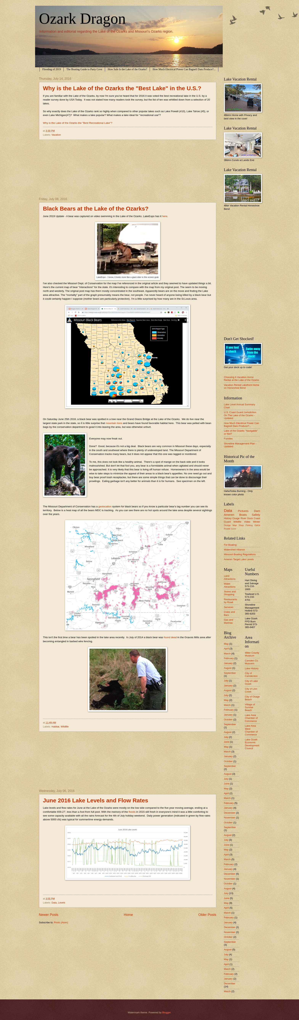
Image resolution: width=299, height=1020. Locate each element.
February (229, 658)
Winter (256, 521)
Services (228, 607)
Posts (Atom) (61, 922)
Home (128, 915)
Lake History (252, 668)
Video (247, 521)
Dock (250, 518)
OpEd (257, 525)
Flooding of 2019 (51, 69)
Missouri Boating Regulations (240, 554)
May (226, 643)
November (229, 817)
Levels (61, 902)
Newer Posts (48, 915)
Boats (243, 514)
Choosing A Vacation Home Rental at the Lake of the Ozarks (241, 378)
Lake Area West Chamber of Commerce (251, 730)
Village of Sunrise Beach (250, 707)
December (229, 812)
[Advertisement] (127, 168)
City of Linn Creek (251, 690)
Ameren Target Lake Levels (239, 559)
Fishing (249, 525)
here (164, 216)
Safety (256, 514)
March (227, 653)
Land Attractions (230, 577)
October (228, 719)
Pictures (243, 510)
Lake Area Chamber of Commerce (251, 718)
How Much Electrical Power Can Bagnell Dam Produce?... (184, 69)
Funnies (228, 438)
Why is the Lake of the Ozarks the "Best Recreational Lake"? (77, 122)
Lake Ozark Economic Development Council (252, 744)
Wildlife (65, 726)
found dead (170, 637)
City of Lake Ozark (251, 682)
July (226, 680)
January (228, 663)
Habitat (55, 726)
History (227, 518)
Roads (227, 529)
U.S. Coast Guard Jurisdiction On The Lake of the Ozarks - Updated (240, 415)
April (226, 648)
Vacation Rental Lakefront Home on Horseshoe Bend (241, 386)
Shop (241, 525)
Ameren (229, 514)
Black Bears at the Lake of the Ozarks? (96, 208)
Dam (257, 510)
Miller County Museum (252, 654)
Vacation (56, 134)
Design (227, 525)
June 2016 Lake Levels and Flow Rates (95, 800)
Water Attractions (230, 585)
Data (54, 902)
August (227, 668)
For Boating (230, 544)
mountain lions (114, 423)
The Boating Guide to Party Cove (84, 69)
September (230, 673)
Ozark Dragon (82, 18)
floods (132, 811)
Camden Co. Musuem (252, 662)
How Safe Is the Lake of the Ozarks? (127, 69)
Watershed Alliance (234, 549)
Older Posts (207, 915)
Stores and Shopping (230, 593)
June (226, 741)
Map (234, 525)
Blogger (166, 1012)
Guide (233, 529)
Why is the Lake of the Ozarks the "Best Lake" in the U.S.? (122, 88)
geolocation (105, 506)
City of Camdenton (251, 674)
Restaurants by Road (230, 601)
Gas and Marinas (228, 621)
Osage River (239, 518)
